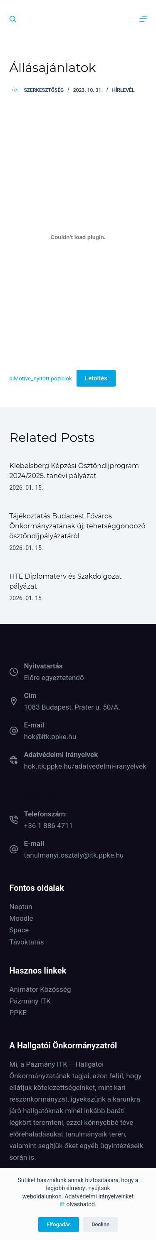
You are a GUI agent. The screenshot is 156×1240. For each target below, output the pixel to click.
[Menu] (143, 18)
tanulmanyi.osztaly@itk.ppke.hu (74, 855)
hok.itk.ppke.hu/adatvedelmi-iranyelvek (85, 766)
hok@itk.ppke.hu (50, 736)
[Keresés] (13, 19)
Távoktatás (27, 942)
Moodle (21, 918)
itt (62, 1204)
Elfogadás (59, 1224)
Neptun (21, 906)
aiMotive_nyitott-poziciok (41, 378)
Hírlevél (123, 90)
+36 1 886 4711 (48, 825)
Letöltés (96, 378)
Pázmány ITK (30, 1001)
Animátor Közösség (40, 989)
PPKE (18, 1012)
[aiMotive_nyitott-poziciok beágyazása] (78, 237)
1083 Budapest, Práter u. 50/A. (72, 707)
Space (19, 930)
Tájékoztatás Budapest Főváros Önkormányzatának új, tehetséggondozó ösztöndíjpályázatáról (78, 526)
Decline (100, 1224)
